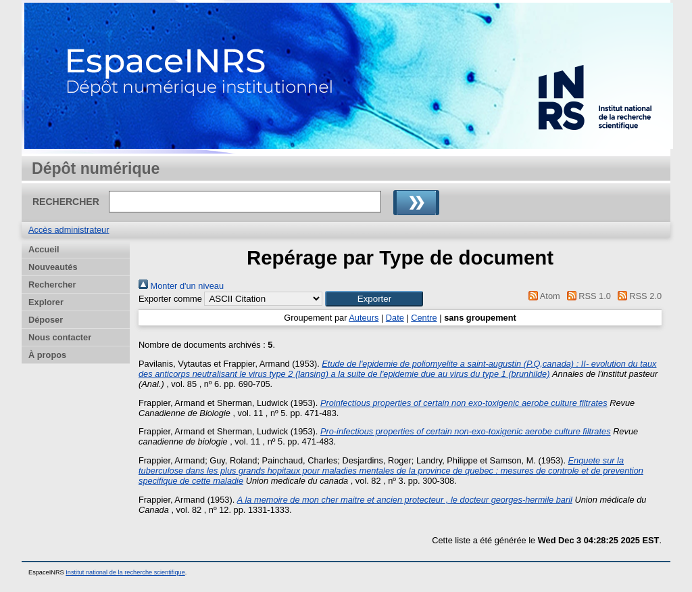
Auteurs (363, 318)
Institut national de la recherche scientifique (125, 572)
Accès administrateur (68, 230)
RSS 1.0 (586, 296)
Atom (542, 296)
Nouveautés (53, 267)
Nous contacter (59, 337)
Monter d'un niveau (181, 286)
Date (395, 318)
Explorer (46, 302)
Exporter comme (170, 299)
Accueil (43, 249)
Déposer (45, 320)
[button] (374, 298)
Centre (424, 318)
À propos (47, 355)
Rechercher (52, 284)
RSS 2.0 (637, 296)
